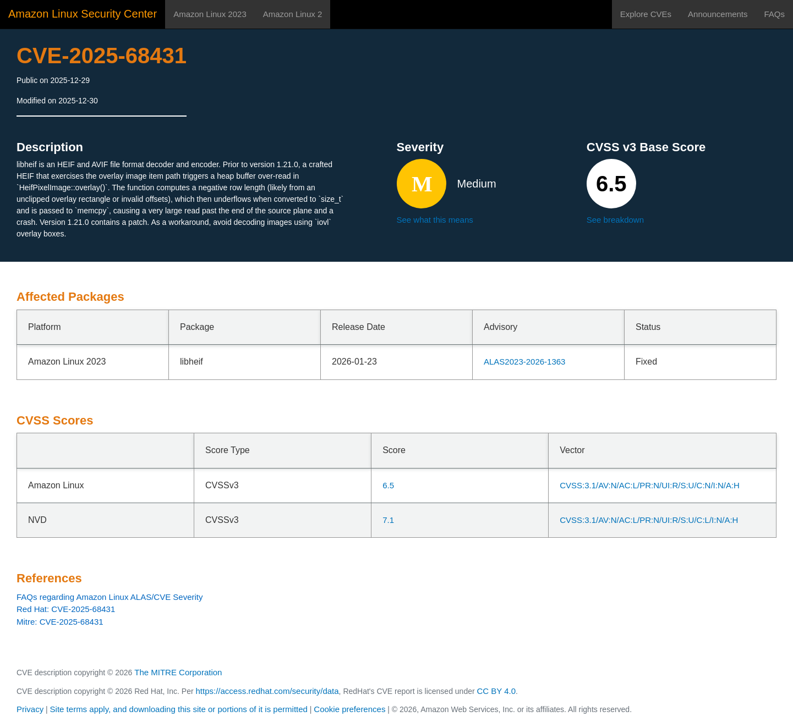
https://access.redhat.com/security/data (266, 691)
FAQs (774, 14)
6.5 (388, 485)
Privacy (30, 709)
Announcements (717, 14)
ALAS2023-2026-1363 (524, 361)
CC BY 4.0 (496, 691)
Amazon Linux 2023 (210, 14)
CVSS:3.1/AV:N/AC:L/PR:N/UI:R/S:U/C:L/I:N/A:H (649, 520)
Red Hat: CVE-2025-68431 (66, 609)
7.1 (388, 520)
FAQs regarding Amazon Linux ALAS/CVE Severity (110, 597)
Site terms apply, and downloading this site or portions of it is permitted (179, 709)
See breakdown (615, 219)
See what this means (435, 219)
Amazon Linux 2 (292, 14)
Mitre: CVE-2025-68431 (60, 621)
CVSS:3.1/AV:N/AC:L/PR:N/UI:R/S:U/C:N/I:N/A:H (650, 485)
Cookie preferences (349, 709)
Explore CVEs (645, 14)
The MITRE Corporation (178, 672)
